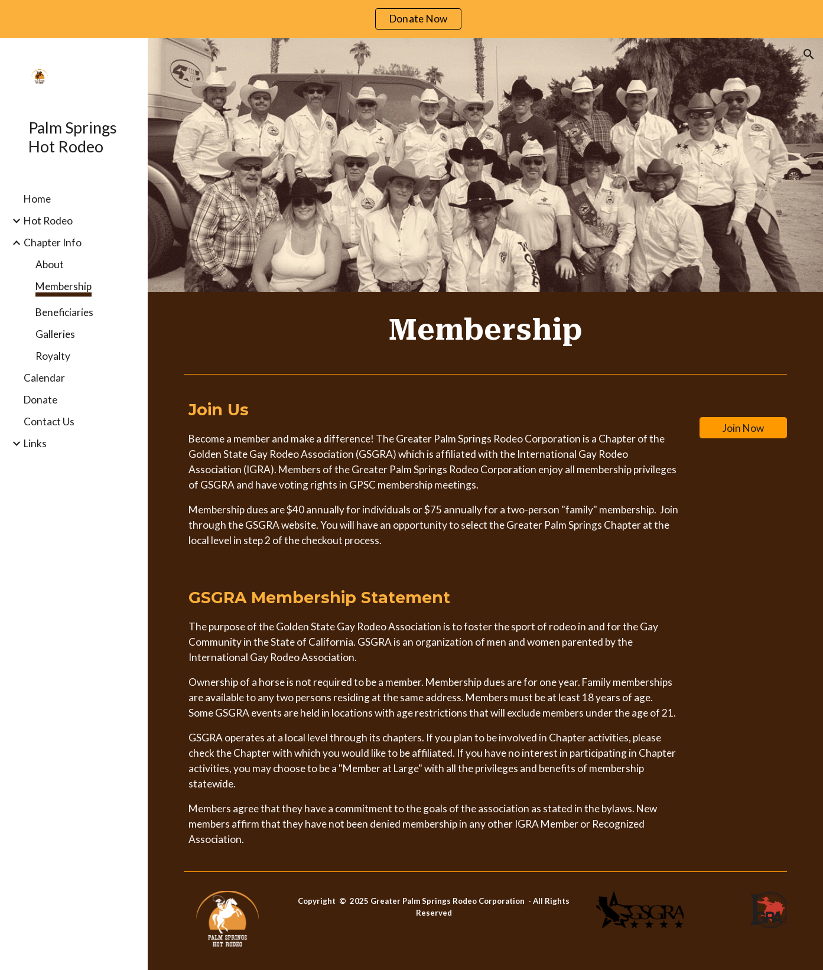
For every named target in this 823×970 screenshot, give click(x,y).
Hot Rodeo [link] (48, 220)
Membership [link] (63, 286)
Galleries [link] (55, 334)
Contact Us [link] (49, 421)
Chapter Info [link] (53, 242)
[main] (485, 330)
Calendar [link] (44, 378)
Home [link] (37, 199)
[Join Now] (743, 427)
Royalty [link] (52, 356)
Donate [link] (40, 399)
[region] (411, 19)
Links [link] (35, 443)
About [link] (49, 264)
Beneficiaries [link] (64, 312)
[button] (809, 54)
